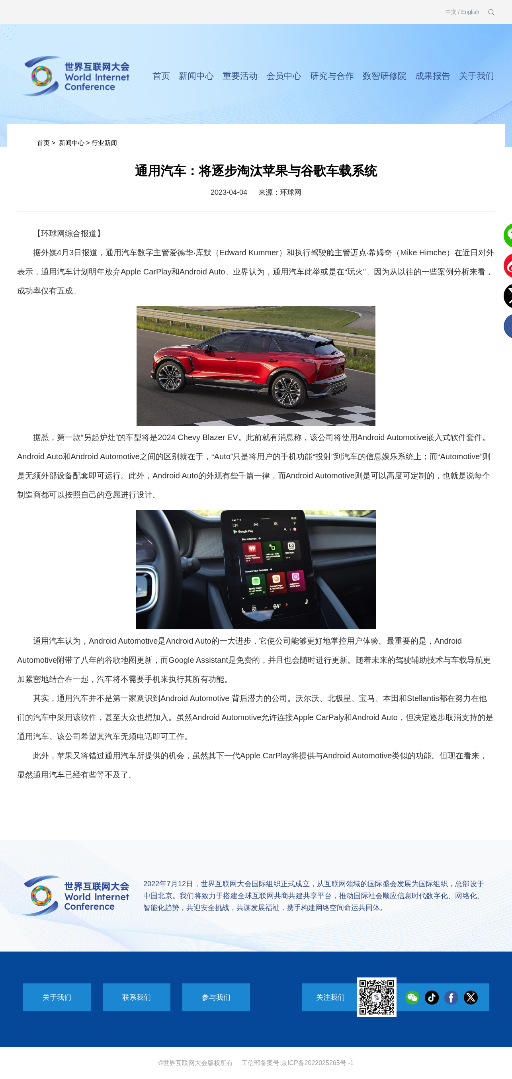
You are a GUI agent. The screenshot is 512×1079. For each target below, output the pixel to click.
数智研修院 (384, 76)
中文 (451, 12)
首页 (161, 76)
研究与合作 (332, 76)
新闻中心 (196, 76)
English (470, 12)
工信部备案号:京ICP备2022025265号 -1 (297, 1062)
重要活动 (240, 76)
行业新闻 (104, 142)
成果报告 (432, 76)
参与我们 (216, 997)
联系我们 (136, 997)
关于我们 (476, 76)
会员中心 (283, 76)
